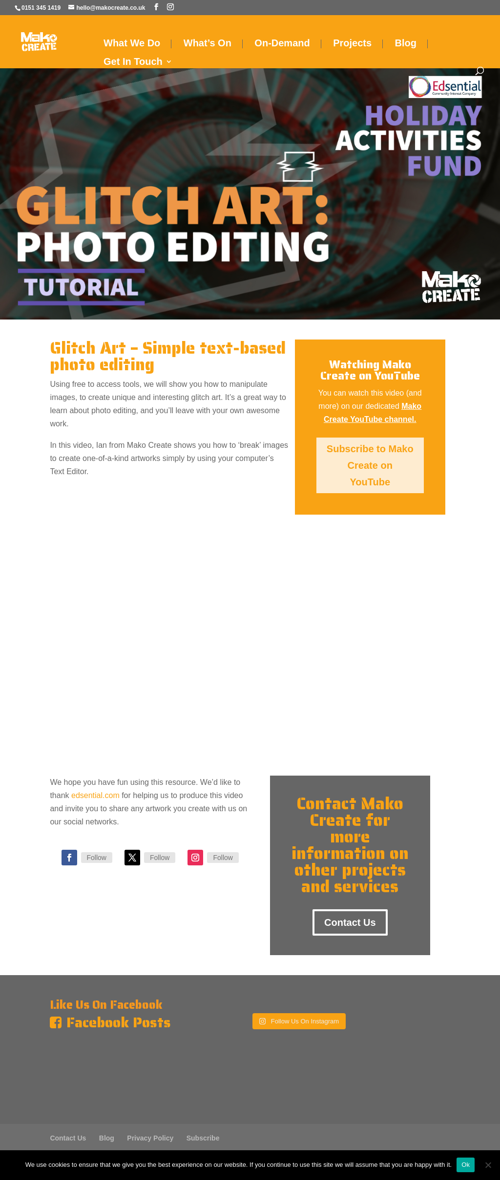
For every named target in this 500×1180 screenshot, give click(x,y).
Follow (96, 857)
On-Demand (282, 44)
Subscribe (203, 1138)
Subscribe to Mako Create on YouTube (370, 465)
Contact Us (350, 922)
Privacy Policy (150, 1138)
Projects (352, 44)
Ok (465, 1164)
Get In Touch (133, 62)
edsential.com (95, 795)
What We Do (132, 44)
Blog (406, 44)
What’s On (207, 44)
